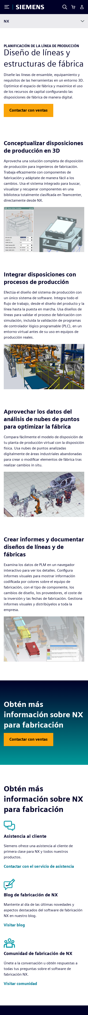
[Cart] (73, 7)
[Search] (65, 7)
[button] (28, 110)
